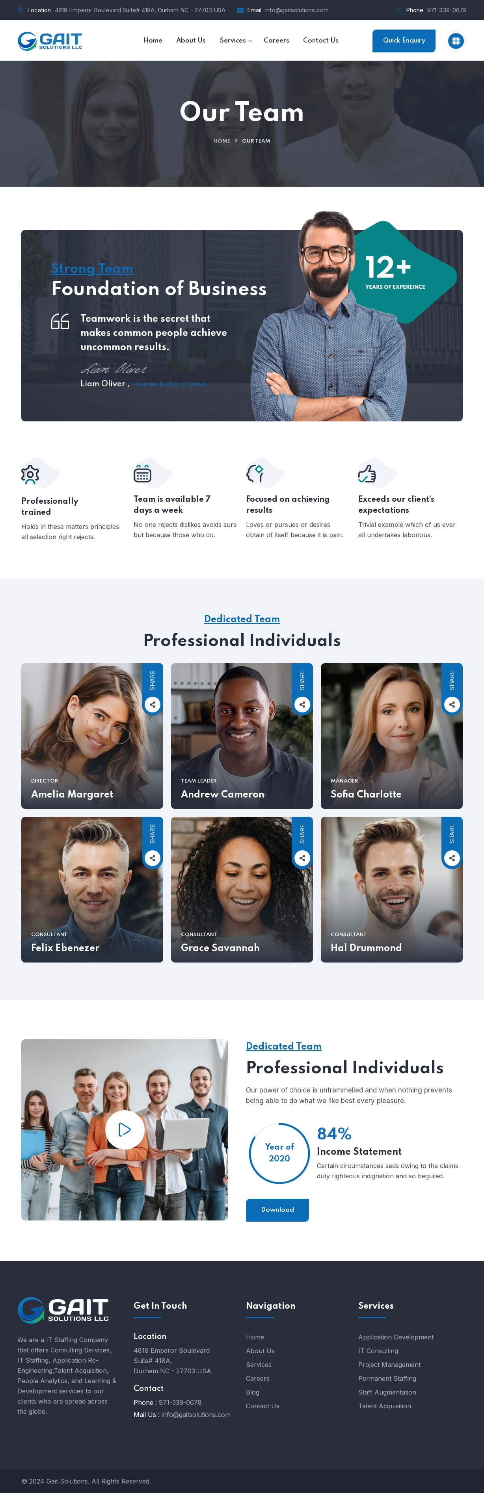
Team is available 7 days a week (172, 525)
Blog (252, 1392)
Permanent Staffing (387, 1378)
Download (277, 1210)
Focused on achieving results (288, 525)
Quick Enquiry (404, 40)
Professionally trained (49, 526)
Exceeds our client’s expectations (396, 525)
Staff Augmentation (387, 1392)
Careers (258, 1378)
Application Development (396, 1337)
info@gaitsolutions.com (297, 10)
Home (222, 141)
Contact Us (262, 1406)
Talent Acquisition (384, 1406)
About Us (260, 1351)
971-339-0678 (447, 10)
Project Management (389, 1365)
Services (259, 1365)
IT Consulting (378, 1351)
